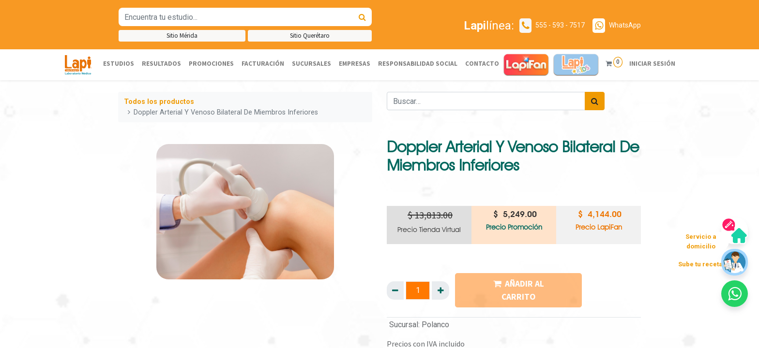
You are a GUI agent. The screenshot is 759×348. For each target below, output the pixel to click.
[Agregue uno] (440, 290)
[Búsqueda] (362, 17)
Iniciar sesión (652, 63)
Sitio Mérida (182, 35)
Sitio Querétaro (310, 35)
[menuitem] (118, 64)
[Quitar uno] (395, 290)
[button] (734, 293)
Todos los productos (159, 102)
